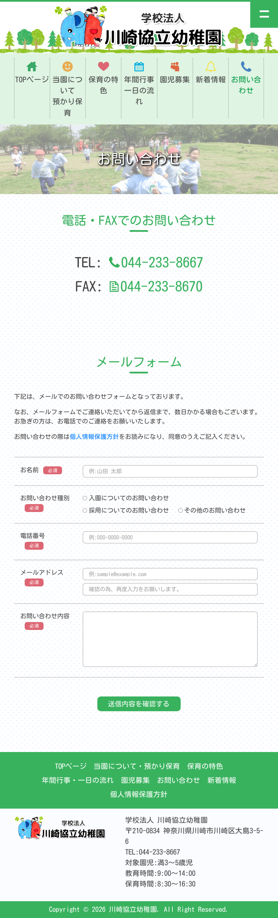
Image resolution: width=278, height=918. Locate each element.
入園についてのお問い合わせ (126, 498)
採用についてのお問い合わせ (126, 510)
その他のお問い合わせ (212, 510)
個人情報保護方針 (94, 436)
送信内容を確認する (139, 704)
